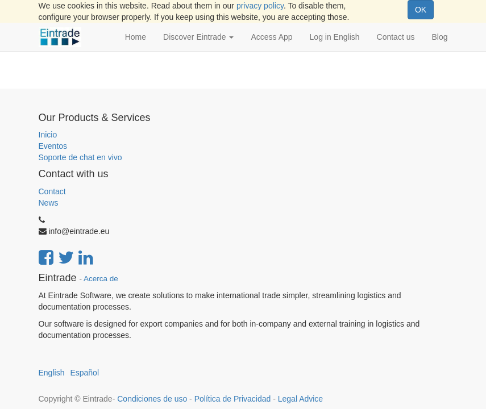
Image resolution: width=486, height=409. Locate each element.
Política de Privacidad (232, 398)
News (49, 202)
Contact (52, 191)
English (52, 372)
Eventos (53, 146)
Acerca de (101, 278)
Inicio (48, 134)
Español (84, 372)
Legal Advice (300, 398)
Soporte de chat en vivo (80, 157)
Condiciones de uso (152, 398)
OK (420, 9)
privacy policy (260, 5)
